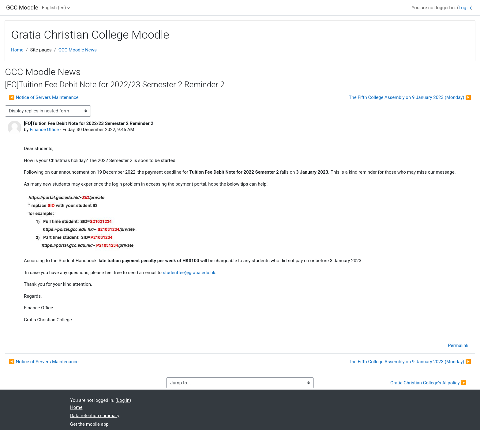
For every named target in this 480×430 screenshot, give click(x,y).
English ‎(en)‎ (54, 7)
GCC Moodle (22, 7)
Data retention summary (94, 415)
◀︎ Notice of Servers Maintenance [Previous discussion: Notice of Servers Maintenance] (44, 97)
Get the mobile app (89, 424)
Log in (465, 7)
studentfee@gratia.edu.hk (189, 272)
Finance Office (44, 129)
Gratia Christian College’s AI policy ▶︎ (428, 383)
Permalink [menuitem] (458, 345)
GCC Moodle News (77, 50)
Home (17, 50)
